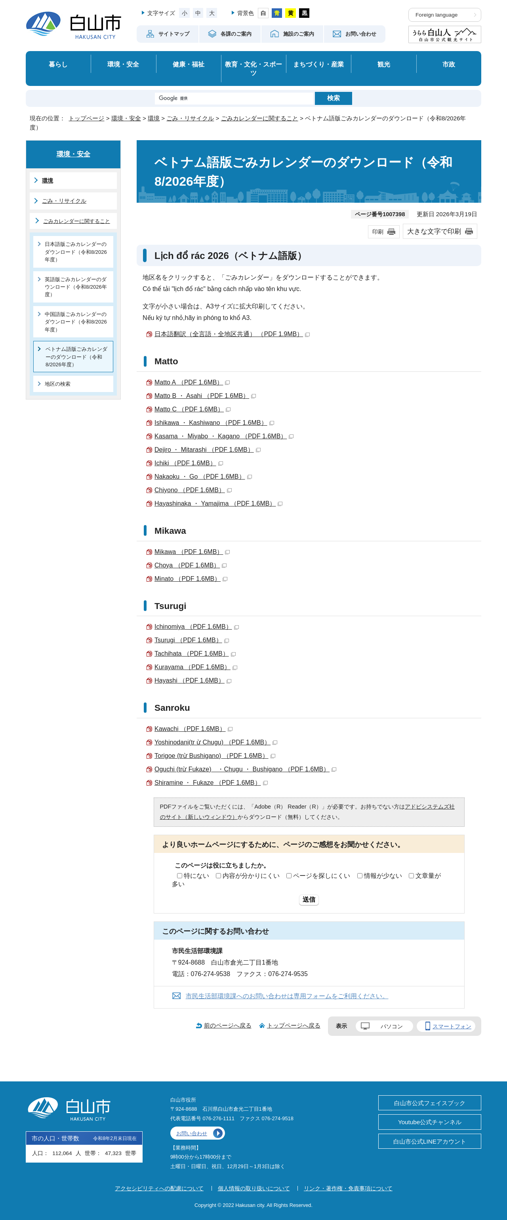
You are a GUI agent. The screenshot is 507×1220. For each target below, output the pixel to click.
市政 (448, 64)
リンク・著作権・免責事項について (348, 1188)
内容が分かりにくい (251, 875)
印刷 (377, 231)
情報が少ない (383, 875)
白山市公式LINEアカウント (429, 1141)
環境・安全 (123, 64)
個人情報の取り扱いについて (254, 1188)
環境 (154, 118)
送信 (309, 899)
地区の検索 (58, 384)
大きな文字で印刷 (434, 231)
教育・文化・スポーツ (253, 69)
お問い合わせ (191, 1133)
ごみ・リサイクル (190, 118)
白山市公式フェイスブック (429, 1103)
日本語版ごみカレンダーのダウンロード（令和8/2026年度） (76, 252)
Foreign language (436, 15)
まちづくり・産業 (318, 64)
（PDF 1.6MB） (192, 382)
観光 (383, 64)
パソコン (392, 1026)
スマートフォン (452, 1026)
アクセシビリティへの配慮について (159, 1188)
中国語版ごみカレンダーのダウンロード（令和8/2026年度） (76, 322)
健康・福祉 (188, 64)
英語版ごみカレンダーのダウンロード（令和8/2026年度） (76, 287)
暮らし (58, 64)
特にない (196, 875)
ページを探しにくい (321, 875)
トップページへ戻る (293, 1025)
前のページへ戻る (228, 1025)
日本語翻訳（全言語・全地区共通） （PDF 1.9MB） (232, 334)
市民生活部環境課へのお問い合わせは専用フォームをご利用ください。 (287, 996)
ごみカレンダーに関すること (259, 118)
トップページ (86, 118)
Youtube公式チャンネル (429, 1122)
